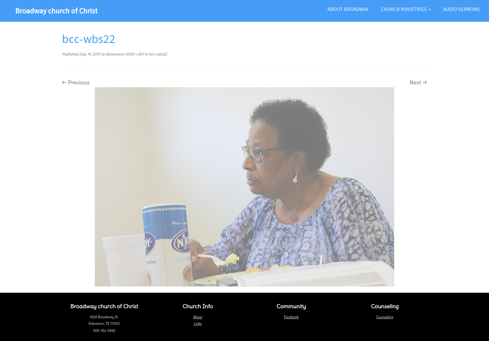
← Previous (76, 82)
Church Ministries (406, 9)
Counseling (384, 317)
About (197, 317)
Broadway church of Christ (56, 11)
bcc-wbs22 (157, 54)
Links (197, 323)
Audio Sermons (461, 9)
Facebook (291, 317)
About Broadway (348, 9)
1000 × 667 (134, 54)
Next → (418, 82)
